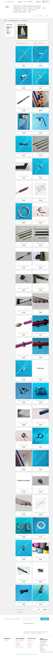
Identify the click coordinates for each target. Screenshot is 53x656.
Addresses (29, 645)
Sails (7, 30)
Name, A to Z (42, 43)
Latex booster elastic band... (40, 535)
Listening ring (24, 557)
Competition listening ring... (23, 355)
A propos (18, 642)
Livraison (6, 640)
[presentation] (32, 627)
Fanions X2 (23, 467)
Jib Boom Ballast (40, 490)
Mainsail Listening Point (40, 580)
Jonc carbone (24, 512)
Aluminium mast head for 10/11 (41, 131)
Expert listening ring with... (40, 445)
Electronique (17, 10)
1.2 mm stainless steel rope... (23, 63)
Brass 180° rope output (40, 221)
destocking (31, 10)
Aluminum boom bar (40, 153)
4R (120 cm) (9, 24)
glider (25, 10)
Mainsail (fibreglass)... (24, 580)
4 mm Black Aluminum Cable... (23, 108)
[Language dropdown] (20, 2)
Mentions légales (19, 640)
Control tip (23, 378)
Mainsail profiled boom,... (40, 602)
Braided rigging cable (24, 221)
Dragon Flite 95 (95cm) (19, 8)
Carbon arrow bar (40, 243)
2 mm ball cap (40, 63)
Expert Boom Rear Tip (40, 423)
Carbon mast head (40, 288)
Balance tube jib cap (23, 176)
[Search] (41, 15)
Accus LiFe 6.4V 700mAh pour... (23, 131)
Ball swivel (40, 176)
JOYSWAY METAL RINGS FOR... (40, 512)
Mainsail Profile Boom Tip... (24, 602)
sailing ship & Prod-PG (19, 11)
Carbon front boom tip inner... (23, 265)
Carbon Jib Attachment (41, 265)
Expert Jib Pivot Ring (23, 445)
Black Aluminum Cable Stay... (23, 198)
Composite (37, 8)
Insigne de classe (24, 490)
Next (45, 609)
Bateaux (30, 8)
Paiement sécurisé (20, 647)
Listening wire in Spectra (40, 557)
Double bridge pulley (40, 400)
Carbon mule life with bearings (24, 310)
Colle (43, 8)
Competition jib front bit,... (24, 333)
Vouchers (29, 647)
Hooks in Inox (40, 467)
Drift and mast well (23, 423)
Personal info (30, 640)
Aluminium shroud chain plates (24, 153)
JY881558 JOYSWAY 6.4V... (23, 535)
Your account (31, 638)
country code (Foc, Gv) (40, 378)
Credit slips (29, 643)
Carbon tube (40, 310)
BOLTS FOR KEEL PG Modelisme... (40, 198)
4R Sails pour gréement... (40, 108)
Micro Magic (17, 6)
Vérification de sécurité (29, 623)
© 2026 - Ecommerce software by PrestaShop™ (26, 654)
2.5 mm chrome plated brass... (40, 86)
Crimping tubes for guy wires (23, 400)
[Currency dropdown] (31, 2)
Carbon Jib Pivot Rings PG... (24, 288)
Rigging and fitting (9, 27)
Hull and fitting (8, 32)
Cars (29, 11)
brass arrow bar (23, 243)
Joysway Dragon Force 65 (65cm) (31, 6)
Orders (29, 642)
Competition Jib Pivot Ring (40, 333)
